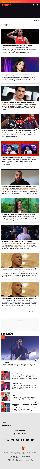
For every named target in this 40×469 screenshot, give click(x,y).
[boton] (29, 417)
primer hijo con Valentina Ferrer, (22, 245)
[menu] (37, 5)
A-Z (36, 20)
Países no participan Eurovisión (9, 2)
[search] (33, 5)
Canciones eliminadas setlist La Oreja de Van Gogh (14, 1)
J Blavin (12, 243)
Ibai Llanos (32, 106)
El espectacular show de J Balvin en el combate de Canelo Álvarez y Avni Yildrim (19, 242)
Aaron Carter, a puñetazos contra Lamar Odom (19, 131)
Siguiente (32, 311)
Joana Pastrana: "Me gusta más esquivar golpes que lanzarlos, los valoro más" (18, 215)
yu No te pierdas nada (27, 188)
